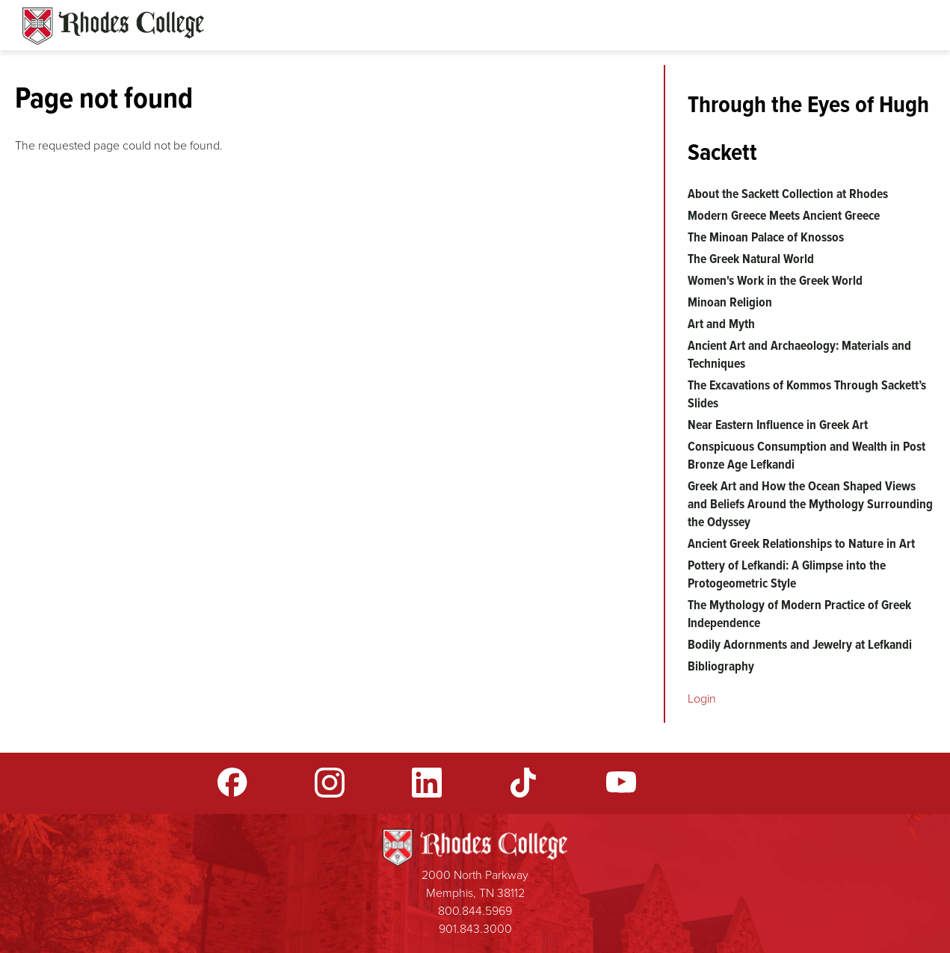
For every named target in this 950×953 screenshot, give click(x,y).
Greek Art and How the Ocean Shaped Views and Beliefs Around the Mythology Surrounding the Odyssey (810, 503)
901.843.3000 (475, 928)
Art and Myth (721, 323)
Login (702, 698)
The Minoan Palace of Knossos (766, 237)
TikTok (524, 783)
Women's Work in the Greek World (775, 280)
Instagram (330, 783)
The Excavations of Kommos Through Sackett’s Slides (807, 394)
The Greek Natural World (751, 258)
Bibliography (721, 666)
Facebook (232, 783)
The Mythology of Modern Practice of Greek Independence (799, 613)
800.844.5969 (475, 910)
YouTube (621, 783)
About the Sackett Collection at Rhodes (788, 193)
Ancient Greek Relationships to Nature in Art (801, 543)
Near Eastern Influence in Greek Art (778, 424)
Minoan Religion (730, 302)
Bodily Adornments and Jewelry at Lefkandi (800, 644)
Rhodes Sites (113, 26)
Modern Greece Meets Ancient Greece (784, 215)
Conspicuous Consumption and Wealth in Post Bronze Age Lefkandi (806, 455)
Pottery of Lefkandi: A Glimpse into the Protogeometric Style (787, 574)
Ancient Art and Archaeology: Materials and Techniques (799, 354)
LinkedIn (427, 783)
